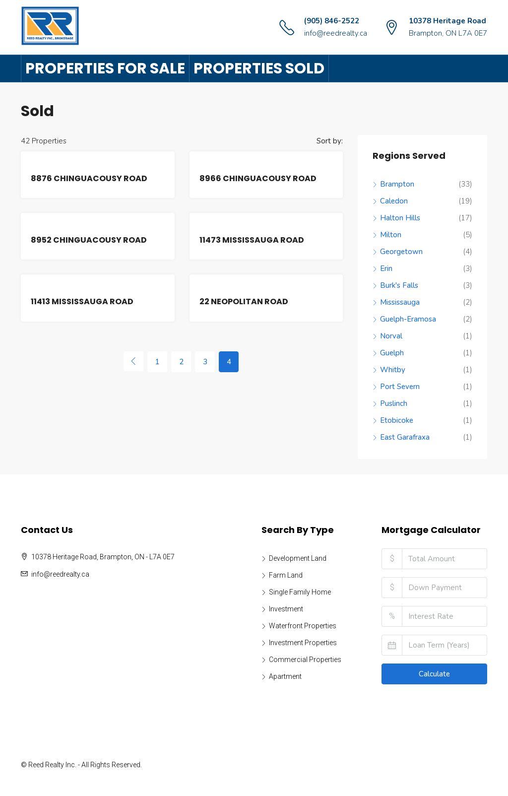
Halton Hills (400, 218)
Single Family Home (300, 592)
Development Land (297, 558)
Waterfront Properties (302, 626)
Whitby (392, 370)
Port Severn (400, 387)
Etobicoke (396, 420)
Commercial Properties (305, 659)
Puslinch (393, 403)
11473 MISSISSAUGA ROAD (251, 240)
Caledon (394, 201)
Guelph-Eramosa (408, 319)
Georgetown (401, 252)
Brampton (397, 184)
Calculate (434, 674)
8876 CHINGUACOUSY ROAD (89, 178)
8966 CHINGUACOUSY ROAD (258, 178)
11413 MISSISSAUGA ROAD (82, 301)
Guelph (392, 353)
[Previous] (133, 361)
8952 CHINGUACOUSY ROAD (89, 240)
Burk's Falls (399, 285)
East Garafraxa (405, 437)
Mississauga (400, 302)
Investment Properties (303, 643)
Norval (391, 336)
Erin (386, 268)
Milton (390, 235)
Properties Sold (258, 68)
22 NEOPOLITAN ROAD (243, 301)
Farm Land (286, 575)
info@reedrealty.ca (335, 33)
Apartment (285, 676)
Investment (286, 609)
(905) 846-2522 (331, 21)
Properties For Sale (105, 68)
